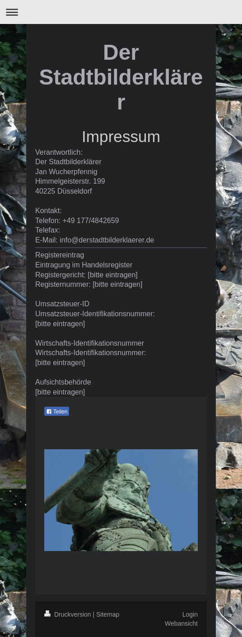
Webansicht (181, 623)
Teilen (56, 412)
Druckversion (68, 614)
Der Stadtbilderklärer (121, 77)
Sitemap (107, 614)
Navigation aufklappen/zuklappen (121, 12)
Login (190, 614)
